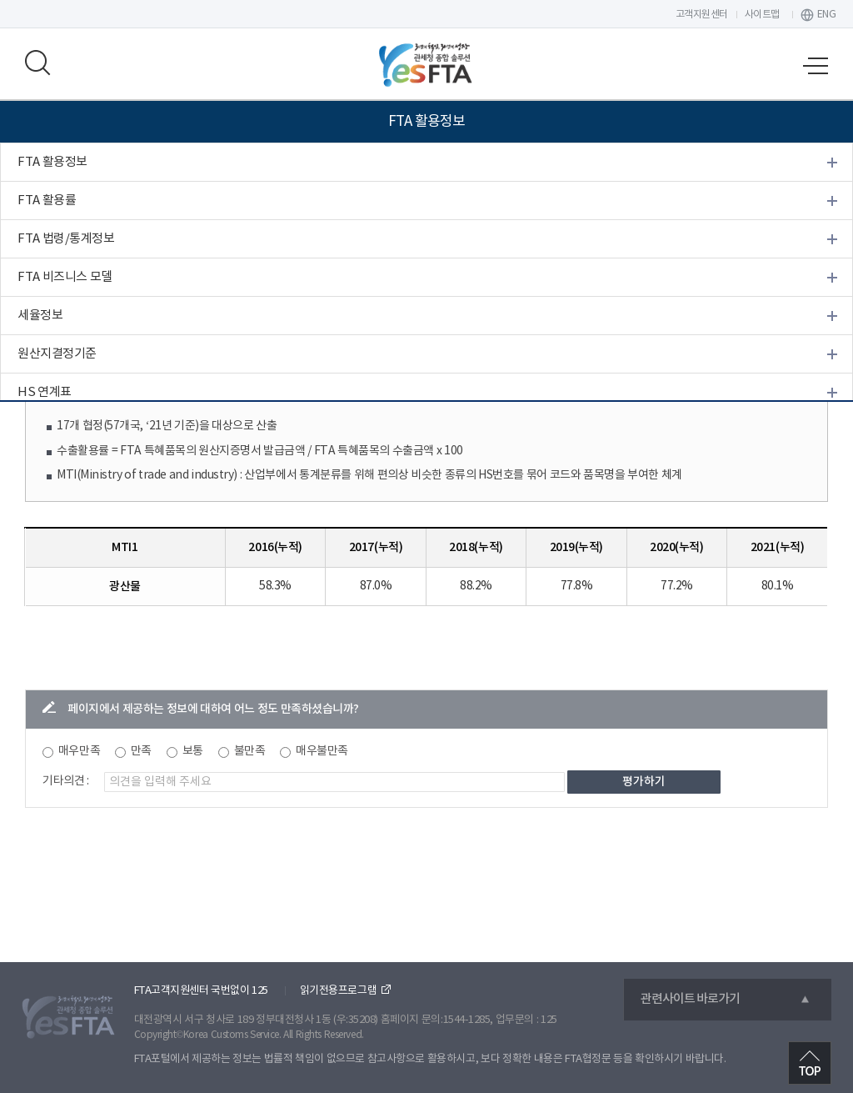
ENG (826, 14)
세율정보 (39, 315)
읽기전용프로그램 (338, 991)
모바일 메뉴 (815, 66)
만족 (141, 751)
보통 (192, 751)
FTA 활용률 (46, 200)
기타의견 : (65, 781)
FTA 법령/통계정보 (65, 239)
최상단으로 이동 (810, 1063)
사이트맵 (762, 14)
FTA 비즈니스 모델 (64, 277)
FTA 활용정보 (52, 162)
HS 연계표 (44, 392)
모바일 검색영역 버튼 (37, 62)
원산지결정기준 (57, 354)
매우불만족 (322, 751)
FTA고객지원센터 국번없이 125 (201, 991)
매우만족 (79, 751)
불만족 (250, 751)
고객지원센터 (702, 14)
